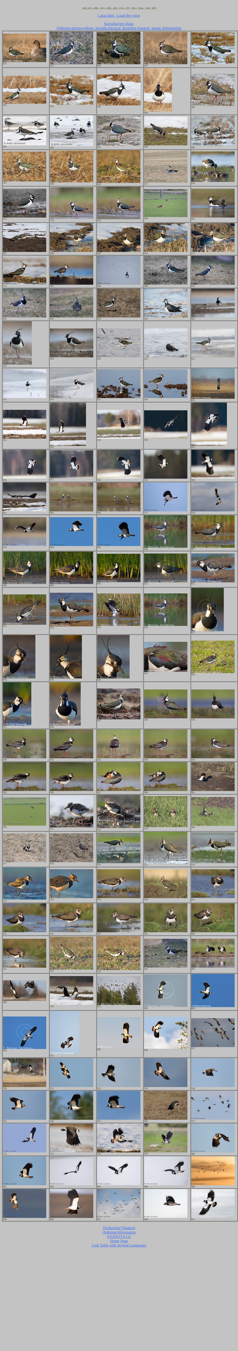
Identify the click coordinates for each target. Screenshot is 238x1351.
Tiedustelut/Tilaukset (119, 1228)
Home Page (119, 1241)
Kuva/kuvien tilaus (118, 24)
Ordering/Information (119, 1232)
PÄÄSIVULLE (119, 1237)
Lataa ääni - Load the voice (119, 15)
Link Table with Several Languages (119, 1245)
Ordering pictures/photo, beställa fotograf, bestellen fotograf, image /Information (119, 28)
